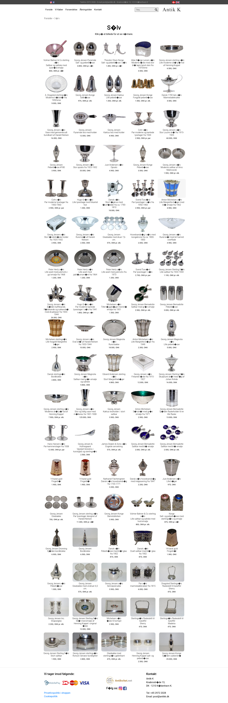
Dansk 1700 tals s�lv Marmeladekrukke (172, 96)
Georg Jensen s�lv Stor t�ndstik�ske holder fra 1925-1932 (56, 237)
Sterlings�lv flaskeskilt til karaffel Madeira (171, 621)
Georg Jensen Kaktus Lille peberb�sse (114, 96)
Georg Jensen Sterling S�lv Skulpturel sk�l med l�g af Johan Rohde (172, 377)
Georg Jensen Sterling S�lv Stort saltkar (56, 654)
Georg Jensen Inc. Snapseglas (56, 619)
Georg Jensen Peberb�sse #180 (56, 166)
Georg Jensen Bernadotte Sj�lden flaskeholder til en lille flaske (172, 411)
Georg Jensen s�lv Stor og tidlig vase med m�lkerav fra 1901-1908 (85, 411)
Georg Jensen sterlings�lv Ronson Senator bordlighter (85, 654)
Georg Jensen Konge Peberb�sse (142, 166)
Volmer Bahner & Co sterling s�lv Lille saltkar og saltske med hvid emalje (143, 518)
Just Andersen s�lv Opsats (114, 166)
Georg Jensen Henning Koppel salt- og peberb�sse (143, 656)
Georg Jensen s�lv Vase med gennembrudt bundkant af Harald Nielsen (56, 132)
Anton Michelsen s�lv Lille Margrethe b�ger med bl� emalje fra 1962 (171, 202)
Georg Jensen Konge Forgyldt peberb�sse (143, 96)
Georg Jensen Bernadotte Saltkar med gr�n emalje (142, 305)
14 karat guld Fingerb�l (56, 480)
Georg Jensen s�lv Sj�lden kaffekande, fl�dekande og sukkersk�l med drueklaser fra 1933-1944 (56, 309)
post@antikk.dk (161, 696)
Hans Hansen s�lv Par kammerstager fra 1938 (56, 445)
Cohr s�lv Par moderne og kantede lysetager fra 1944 (143, 132)
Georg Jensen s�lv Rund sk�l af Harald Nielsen (85, 237)
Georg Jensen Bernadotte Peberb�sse (171, 305)
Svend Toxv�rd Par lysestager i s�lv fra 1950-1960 (143, 202)
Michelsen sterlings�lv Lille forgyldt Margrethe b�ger (56, 342)
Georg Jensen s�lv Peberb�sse (56, 584)
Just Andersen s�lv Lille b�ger (171, 480)
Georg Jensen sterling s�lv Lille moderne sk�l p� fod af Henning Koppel (171, 63)
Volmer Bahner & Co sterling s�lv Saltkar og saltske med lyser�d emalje (56, 64)
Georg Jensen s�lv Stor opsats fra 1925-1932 (85, 166)
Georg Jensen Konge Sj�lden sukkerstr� (171, 654)
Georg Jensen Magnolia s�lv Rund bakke (114, 342)
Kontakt (98, 9)
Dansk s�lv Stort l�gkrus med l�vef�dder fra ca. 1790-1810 (114, 204)
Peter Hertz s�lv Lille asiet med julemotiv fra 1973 (114, 272)
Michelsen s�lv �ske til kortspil (114, 619)
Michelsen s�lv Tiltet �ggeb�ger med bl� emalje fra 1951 (114, 307)
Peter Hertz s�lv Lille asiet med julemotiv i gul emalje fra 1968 (56, 272)
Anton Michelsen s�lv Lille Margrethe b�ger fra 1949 (142, 342)
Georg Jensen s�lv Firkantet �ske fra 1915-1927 (143, 377)
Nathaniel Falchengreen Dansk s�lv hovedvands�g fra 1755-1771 (114, 481)
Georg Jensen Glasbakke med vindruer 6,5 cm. (85, 586)
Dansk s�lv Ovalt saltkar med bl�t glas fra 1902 (143, 551)
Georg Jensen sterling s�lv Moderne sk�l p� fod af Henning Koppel (56, 411)
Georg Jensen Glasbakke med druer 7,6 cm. (114, 237)
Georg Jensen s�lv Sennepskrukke (114, 584)
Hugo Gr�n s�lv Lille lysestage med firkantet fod (85, 202)
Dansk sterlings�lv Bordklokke (56, 375)
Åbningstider (86, 9)
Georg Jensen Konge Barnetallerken (113, 515)
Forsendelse (71, 9)
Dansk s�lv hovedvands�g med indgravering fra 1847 (143, 480)
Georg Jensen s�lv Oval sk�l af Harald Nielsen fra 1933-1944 (85, 342)
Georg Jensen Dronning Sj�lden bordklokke (56, 549)
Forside (49, 9)
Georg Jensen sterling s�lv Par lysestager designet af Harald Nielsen (85, 516)
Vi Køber (59, 9)
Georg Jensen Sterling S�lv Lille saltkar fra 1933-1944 (172, 270)
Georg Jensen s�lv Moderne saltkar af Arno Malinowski (172, 167)
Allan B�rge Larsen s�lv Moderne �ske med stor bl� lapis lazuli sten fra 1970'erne (142, 64)
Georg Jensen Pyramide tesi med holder (85, 131)
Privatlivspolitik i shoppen (57, 693)
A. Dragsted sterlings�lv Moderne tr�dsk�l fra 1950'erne (56, 97)
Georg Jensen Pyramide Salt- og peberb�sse (85, 61)
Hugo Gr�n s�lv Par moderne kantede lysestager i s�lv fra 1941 (85, 307)
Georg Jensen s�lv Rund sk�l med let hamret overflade (172, 237)
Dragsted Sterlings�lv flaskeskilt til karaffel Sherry (171, 586)
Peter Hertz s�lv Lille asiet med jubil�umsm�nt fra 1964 (85, 272)
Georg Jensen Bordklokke (85, 549)
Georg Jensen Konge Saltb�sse (85, 96)
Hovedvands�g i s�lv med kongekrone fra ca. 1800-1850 (143, 237)
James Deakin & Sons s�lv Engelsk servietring (114, 445)
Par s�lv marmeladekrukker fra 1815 (142, 584)
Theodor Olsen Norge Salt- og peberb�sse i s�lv (114, 61)
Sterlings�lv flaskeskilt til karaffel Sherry (143, 621)
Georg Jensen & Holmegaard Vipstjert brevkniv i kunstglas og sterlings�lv (85, 448)
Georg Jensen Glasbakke (56, 515)
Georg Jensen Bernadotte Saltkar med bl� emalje (142, 445)
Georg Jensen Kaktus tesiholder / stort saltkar (114, 411)
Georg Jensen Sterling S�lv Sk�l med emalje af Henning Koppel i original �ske (85, 622)
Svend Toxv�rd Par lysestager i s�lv (142, 270)
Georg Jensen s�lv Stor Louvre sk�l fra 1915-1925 (172, 132)
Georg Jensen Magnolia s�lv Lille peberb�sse (171, 342)
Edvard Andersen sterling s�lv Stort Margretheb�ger (114, 377)
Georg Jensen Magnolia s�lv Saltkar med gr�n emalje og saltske (85, 378)
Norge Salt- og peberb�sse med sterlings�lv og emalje (172, 516)
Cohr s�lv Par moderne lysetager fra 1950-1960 (56, 202)
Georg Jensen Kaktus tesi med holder (114, 131)
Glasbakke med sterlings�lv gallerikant (114, 654)
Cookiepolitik (50, 696)
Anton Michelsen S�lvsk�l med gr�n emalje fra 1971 (143, 411)
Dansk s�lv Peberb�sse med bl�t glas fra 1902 (114, 551)
